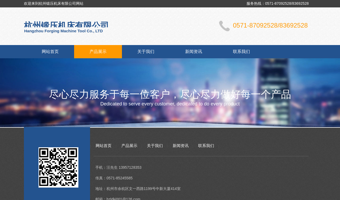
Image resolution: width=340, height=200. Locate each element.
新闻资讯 (193, 51)
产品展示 (98, 51)
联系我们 (241, 51)
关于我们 (145, 51)
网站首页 (50, 51)
